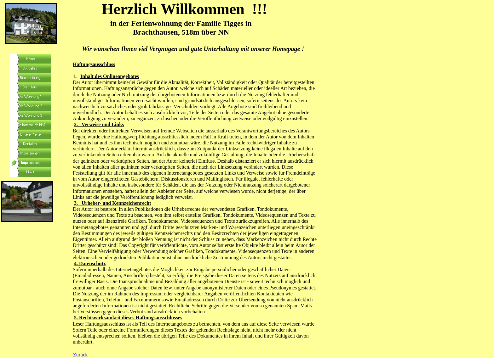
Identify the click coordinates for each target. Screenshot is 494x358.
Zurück (80, 354)
